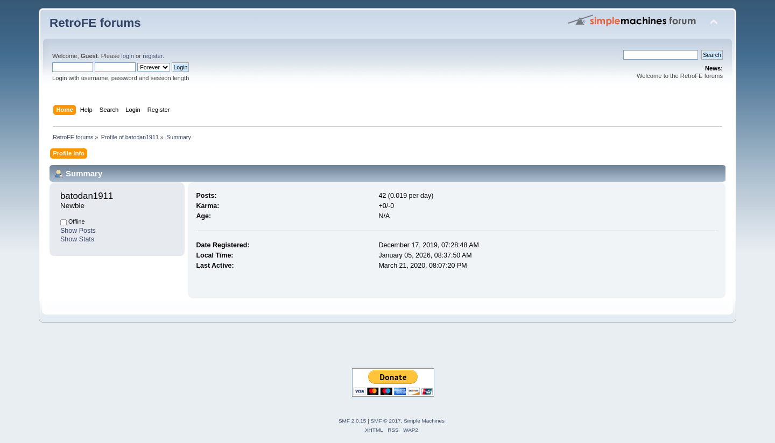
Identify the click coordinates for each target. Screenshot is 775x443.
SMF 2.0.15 (353, 421)
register (153, 56)
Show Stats (77, 239)
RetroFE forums (95, 23)
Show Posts (78, 230)
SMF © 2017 (386, 421)
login (127, 56)
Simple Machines (424, 421)
